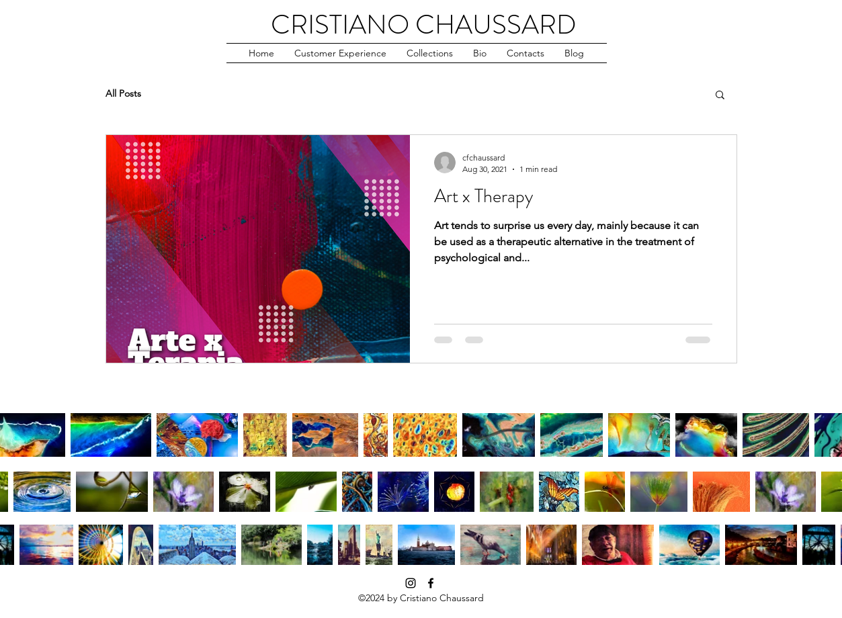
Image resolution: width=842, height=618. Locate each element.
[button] (340, 53)
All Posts (123, 93)
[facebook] (430, 583)
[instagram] (410, 583)
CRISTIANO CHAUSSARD (424, 24)
